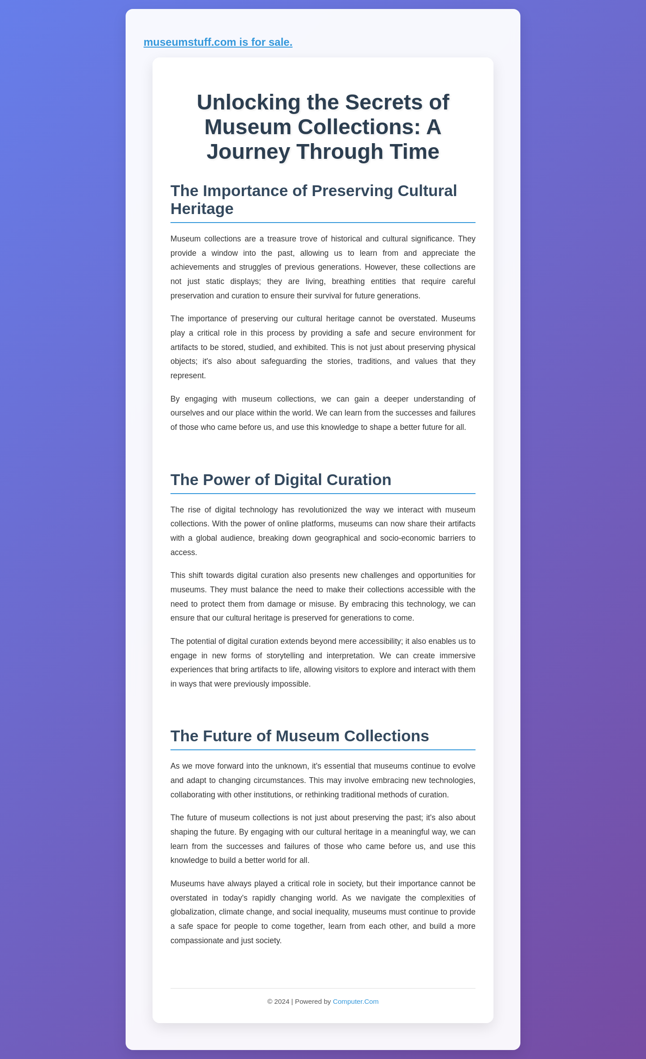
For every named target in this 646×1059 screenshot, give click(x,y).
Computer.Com (356, 1001)
